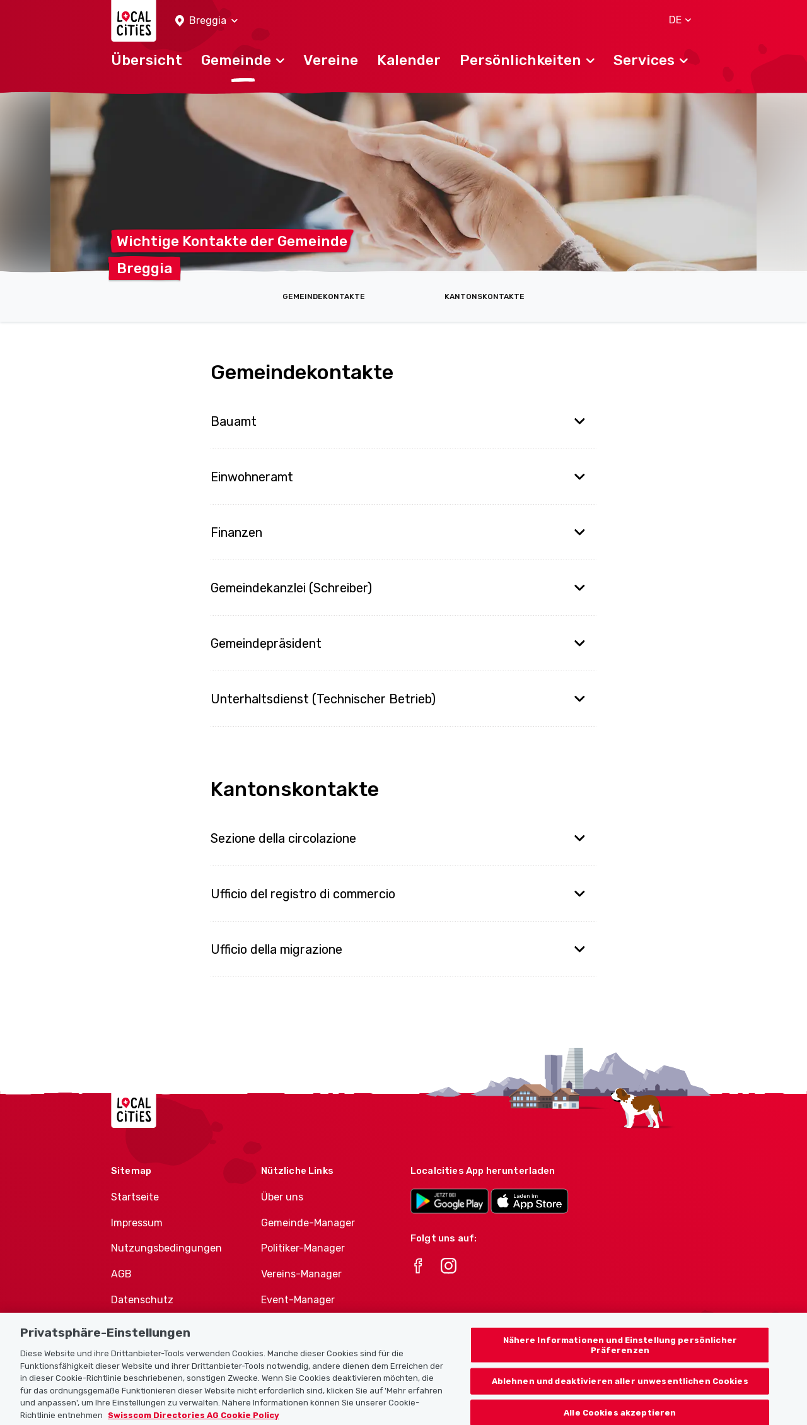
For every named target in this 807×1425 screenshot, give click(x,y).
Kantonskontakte (484, 296)
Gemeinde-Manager (308, 1223)
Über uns (282, 1197)
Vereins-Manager (301, 1274)
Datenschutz (142, 1300)
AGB (121, 1274)
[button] (206, 21)
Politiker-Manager (303, 1248)
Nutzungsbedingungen (166, 1248)
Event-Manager (298, 1300)
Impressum (137, 1223)
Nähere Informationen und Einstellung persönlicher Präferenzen (620, 1354)
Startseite (135, 1197)
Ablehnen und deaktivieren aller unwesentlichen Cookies (620, 1390)
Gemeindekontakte (323, 296)
